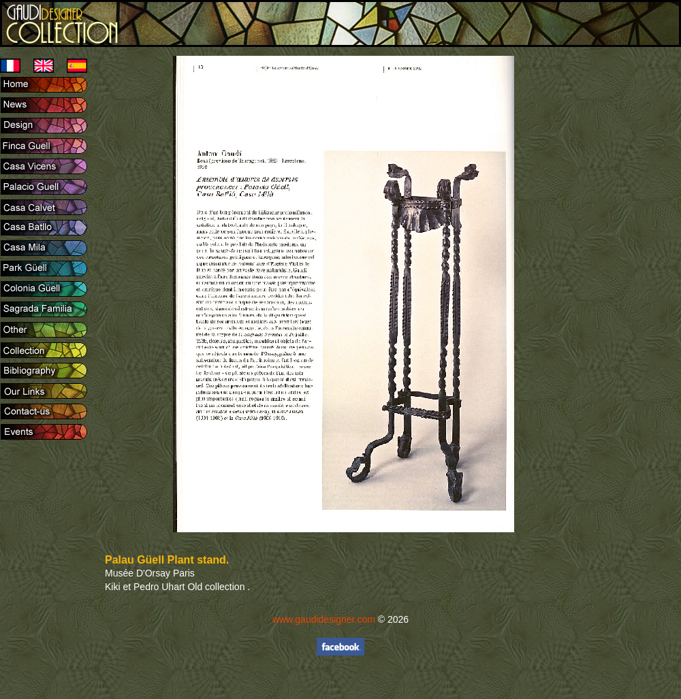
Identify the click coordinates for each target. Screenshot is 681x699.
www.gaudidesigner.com (323, 619)
